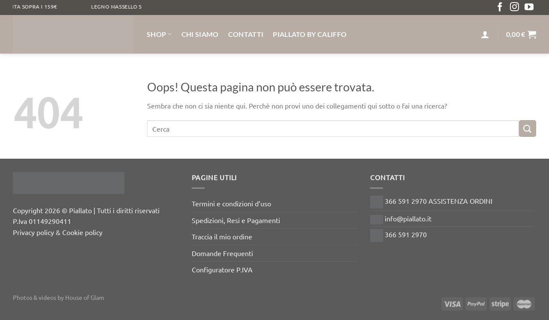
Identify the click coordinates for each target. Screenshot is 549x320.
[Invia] (527, 128)
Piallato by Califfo (310, 34)
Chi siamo (200, 34)
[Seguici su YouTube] (529, 7)
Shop (159, 34)
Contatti (246, 34)
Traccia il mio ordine (222, 236)
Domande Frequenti (222, 253)
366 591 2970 (398, 234)
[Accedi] (485, 34)
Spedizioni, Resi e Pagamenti (236, 220)
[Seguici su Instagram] (514, 7)
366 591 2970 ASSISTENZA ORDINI (431, 200)
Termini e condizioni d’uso (231, 203)
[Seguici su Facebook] (499, 7)
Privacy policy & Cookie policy (58, 232)
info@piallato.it (400, 218)
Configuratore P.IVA (222, 269)
